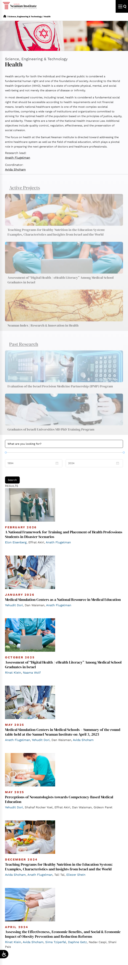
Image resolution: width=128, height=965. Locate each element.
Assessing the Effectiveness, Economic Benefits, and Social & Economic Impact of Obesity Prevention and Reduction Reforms (63, 934)
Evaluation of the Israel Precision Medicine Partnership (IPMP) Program (60, 389)
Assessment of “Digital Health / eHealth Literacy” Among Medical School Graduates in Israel (61, 283)
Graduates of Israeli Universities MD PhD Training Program (51, 432)
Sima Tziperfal (55, 942)
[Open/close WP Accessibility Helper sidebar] (4, 954)
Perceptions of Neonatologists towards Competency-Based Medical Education (59, 799)
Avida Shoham (15, 169)
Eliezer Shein (75, 874)
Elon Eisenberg (16, 542)
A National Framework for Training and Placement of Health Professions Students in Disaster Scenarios (63, 534)
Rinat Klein (13, 672)
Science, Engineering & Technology (25, 16)
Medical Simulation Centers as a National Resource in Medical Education (63, 599)
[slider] (6, 452)
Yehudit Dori (14, 605)
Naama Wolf (32, 672)
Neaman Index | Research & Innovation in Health (43, 328)
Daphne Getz (77, 942)
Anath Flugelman (17, 157)
